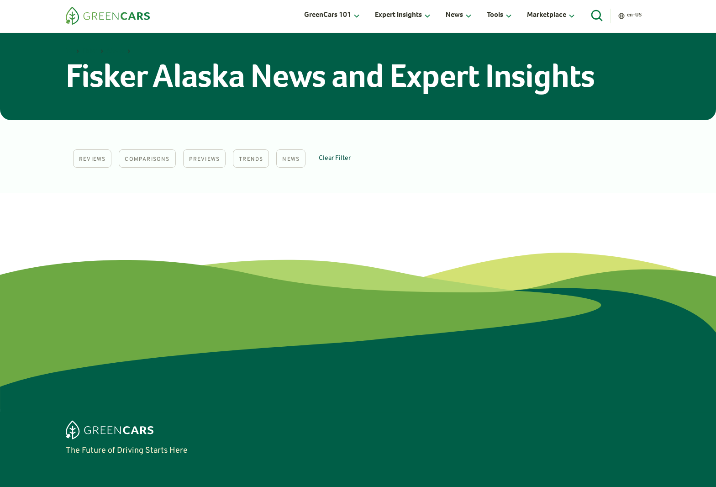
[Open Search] (597, 16)
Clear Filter (335, 158)
